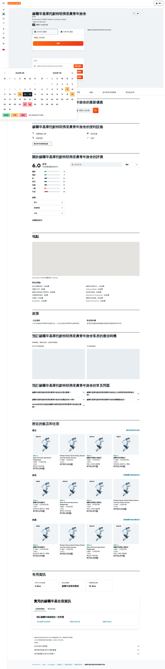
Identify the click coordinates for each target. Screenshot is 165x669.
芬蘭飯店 (59, 664)
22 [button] (79, 66)
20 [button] (69, 66)
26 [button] (64, 71)
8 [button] (79, 56)
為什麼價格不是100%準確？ (87, 654)
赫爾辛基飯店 (107, 622)
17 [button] (54, 66)
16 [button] (49, 66)
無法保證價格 (60, 640)
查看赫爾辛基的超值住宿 (132, 475)
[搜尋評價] (98, 164)
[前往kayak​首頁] (14, 3)
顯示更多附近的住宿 (133, 430)
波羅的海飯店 (69, 664)
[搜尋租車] (3, 18)
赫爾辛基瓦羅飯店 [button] (120, 458)
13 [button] (69, 61)
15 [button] (79, 61)
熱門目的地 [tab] (51, 609)
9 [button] (48, 61)
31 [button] (54, 76)
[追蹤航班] (3, 33)
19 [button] (64, 66)
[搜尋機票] (3, 10)
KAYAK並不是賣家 (87, 646)
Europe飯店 (51, 664)
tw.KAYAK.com (37, 664)
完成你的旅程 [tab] (40, 609)
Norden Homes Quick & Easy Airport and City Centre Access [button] (72, 457)
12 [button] (64, 61)
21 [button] (74, 66)
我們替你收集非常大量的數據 (87, 650)
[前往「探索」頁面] (3, 29)
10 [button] (54, 61)
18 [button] (59, 66)
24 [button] (54, 71)
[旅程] (3, 44)
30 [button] (49, 76)
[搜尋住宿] (3, 14)
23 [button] (49, 71)
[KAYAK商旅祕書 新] (3, 38)
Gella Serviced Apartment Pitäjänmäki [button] (42, 459)
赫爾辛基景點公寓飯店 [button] (94, 458)
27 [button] (69, 71)
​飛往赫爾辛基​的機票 (44, 622)
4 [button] (58, 56)
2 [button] (48, 56)
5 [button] (63, 56)
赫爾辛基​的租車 (75, 622)
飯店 (44, 664)
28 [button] (74, 71)
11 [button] (58, 61)
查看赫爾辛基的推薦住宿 (132, 520)
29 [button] (79, 71)
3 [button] (53, 56)
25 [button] (59, 71)
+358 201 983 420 (39, 22)
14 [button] (74, 61)
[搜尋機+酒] (3, 23)
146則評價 (44, 25)
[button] (3, 3)
